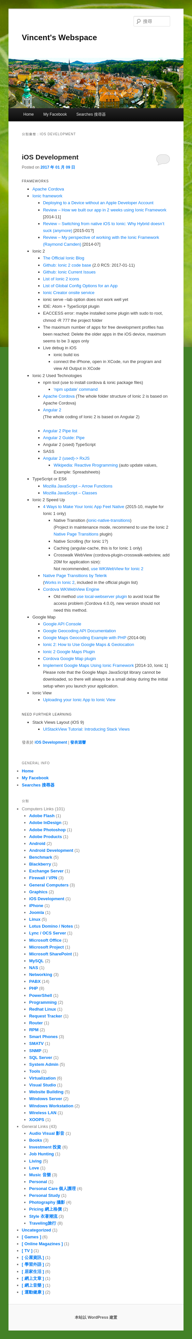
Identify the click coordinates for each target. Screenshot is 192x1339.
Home (29, 114)
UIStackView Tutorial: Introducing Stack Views (86, 729)
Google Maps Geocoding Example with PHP (84, 637)
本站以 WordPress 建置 (96, 1317)
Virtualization (42, 1078)
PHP (33, 988)
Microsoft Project (46, 947)
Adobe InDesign (45, 822)
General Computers (49, 885)
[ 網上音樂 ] (33, 1285)
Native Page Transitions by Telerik (75, 575)
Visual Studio (42, 1085)
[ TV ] (27, 1250)
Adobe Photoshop (47, 829)
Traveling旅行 (42, 1223)
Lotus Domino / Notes (51, 926)
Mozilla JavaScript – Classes (70, 492)
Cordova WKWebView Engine (71, 589)
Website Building (46, 1091)
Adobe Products (45, 836)
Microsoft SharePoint (50, 953)
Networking (40, 974)
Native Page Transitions (76, 534)
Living (35, 1161)
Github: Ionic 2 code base (67, 265)
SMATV (36, 1043)
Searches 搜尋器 (91, 114)
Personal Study (44, 1195)
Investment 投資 (45, 1147)
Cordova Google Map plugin (69, 658)
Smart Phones (43, 1036)
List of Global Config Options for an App (80, 285)
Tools (34, 1071)
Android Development (51, 850)
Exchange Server (46, 870)
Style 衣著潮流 (43, 1216)
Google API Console (62, 623)
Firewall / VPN (43, 877)
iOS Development (50, 157)
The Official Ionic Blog (63, 258)
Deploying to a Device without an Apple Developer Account (98, 202)
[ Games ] (31, 1236)
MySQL (36, 960)
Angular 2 (52, 409)
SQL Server (40, 1057)
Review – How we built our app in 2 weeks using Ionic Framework (105, 209)
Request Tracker (45, 1016)
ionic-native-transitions (109, 520)
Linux (34, 919)
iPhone (36, 905)
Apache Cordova (48, 189)
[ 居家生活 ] (33, 1271)
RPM (34, 1029)
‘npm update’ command (76, 389)
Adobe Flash (42, 815)
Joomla (36, 912)
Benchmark (40, 857)
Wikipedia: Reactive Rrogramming (86, 465)
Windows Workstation (51, 1105)
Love (34, 1167)
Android (37, 843)
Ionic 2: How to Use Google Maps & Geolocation (88, 644)
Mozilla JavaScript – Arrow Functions (77, 486)
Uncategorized (36, 1230)
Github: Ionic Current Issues (69, 272)
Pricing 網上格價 (45, 1209)
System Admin (43, 1064)
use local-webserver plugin (102, 596)
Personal (38, 1181)
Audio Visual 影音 (46, 1133)
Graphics (38, 891)
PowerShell (40, 995)
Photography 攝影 (47, 1202)
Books (35, 1140)
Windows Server (45, 1098)
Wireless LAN (42, 1112)
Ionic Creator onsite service (69, 292)
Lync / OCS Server (47, 933)
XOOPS (36, 1119)
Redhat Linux (42, 1009)
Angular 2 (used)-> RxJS (66, 458)
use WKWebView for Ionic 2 (117, 568)
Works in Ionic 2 (59, 582)
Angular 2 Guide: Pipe (64, 437)
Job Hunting (41, 1153)
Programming (43, 1002)
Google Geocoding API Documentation (79, 630)
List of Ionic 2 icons (61, 278)
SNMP (35, 1050)
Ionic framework (47, 195)
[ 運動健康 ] (33, 1292)
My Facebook (55, 114)
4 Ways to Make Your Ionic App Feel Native (83, 506)
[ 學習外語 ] (33, 1264)
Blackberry (40, 864)
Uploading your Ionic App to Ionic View (79, 699)
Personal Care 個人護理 (52, 1188)
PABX (34, 981)
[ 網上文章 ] (33, 1278)
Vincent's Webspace (59, 37)
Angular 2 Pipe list (60, 430)
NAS (33, 967)
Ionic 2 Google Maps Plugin (69, 651)
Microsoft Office (45, 940)
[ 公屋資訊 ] (33, 1257)
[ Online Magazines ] (42, 1243)
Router (36, 1022)
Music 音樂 (40, 1174)
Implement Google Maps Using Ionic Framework (88, 665)
